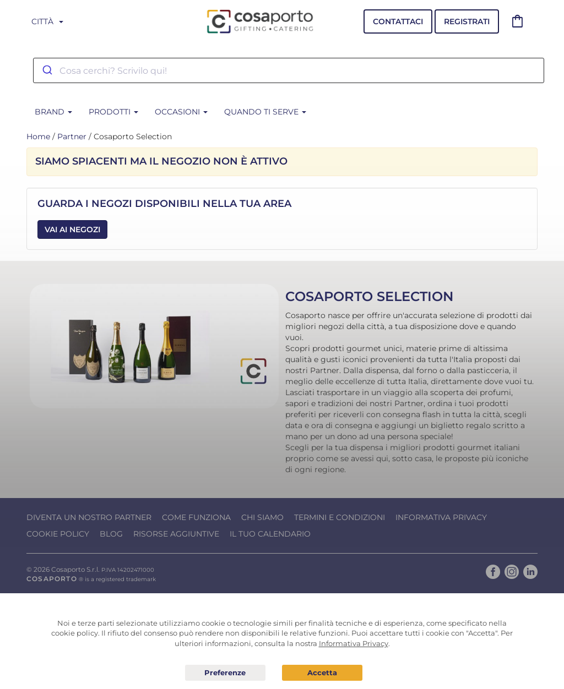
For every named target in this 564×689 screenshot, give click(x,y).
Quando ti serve (265, 112)
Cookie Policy (57, 534)
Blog (111, 534)
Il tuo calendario (270, 534)
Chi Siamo (262, 517)
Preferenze (225, 673)
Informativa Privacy (441, 517)
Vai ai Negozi (72, 229)
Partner (71, 136)
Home (38, 136)
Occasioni (181, 112)
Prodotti (113, 112)
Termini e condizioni (339, 517)
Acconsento (322, 673)
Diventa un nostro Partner (88, 517)
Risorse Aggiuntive (176, 534)
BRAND (53, 112)
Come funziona (196, 517)
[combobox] (288, 70)
